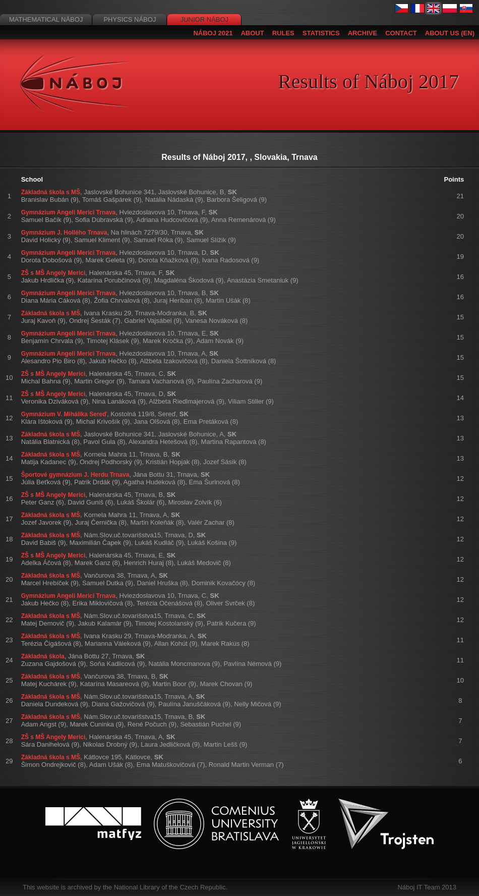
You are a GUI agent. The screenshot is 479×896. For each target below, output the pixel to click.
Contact (401, 33)
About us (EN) (449, 33)
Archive (363, 33)
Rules (283, 33)
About (252, 33)
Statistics (321, 33)
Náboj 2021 (212, 33)
